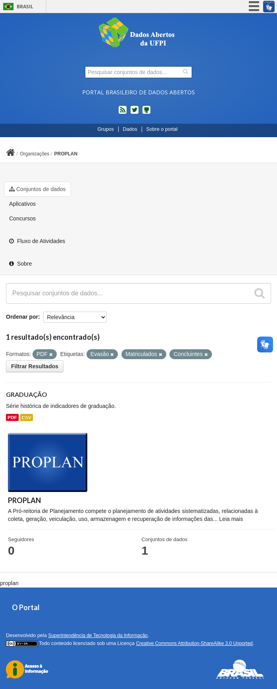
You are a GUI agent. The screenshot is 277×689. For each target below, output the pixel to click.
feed (123, 113)
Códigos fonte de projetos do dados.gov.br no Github (146, 113)
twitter (134, 113)
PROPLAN (66, 154)
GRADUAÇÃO (26, 394)
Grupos (106, 129)
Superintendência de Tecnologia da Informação (98, 635)
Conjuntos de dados (37, 189)
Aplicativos (22, 204)
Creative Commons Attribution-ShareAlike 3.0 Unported (194, 643)
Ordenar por (22, 317)
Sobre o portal (161, 129)
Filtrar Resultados (34, 366)
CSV (26, 417)
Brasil (25, 6)
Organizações (34, 154)
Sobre (20, 263)
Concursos (22, 218)
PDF (12, 417)
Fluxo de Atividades (37, 241)
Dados (130, 129)
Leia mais (231, 519)
